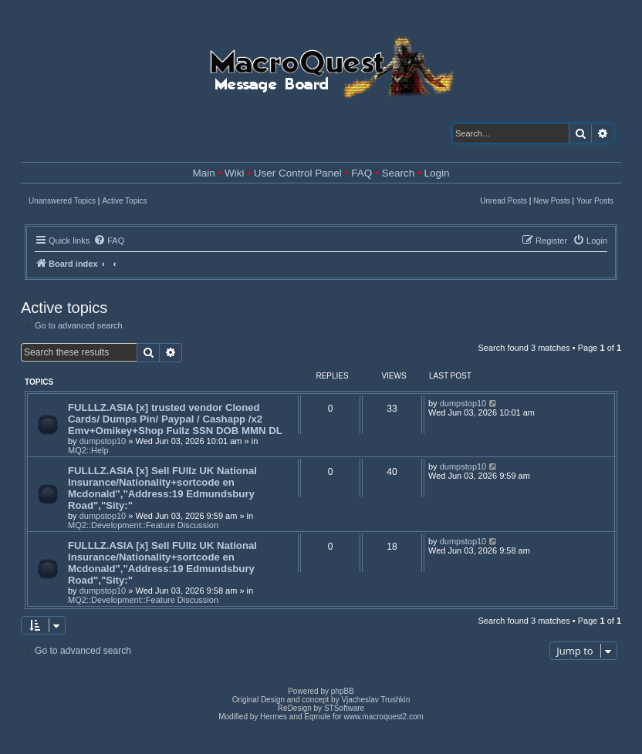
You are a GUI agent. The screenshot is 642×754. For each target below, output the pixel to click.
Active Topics (124, 201)
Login (436, 173)
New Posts (551, 201)
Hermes (273, 716)
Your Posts (594, 201)
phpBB (342, 691)
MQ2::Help (88, 450)
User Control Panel (298, 173)
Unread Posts (503, 201)
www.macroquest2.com (383, 716)
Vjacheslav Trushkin (375, 699)
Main (204, 173)
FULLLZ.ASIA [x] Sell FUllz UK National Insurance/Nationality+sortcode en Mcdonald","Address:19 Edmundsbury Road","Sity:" (162, 488)
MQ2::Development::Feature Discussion (143, 525)
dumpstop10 (103, 441)
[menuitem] (108, 240)
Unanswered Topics (62, 201)
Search (397, 173)
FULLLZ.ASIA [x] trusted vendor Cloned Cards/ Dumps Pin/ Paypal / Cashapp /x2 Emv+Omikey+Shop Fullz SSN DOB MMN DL (175, 419)
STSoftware (344, 708)
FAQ (361, 173)
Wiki (235, 173)
